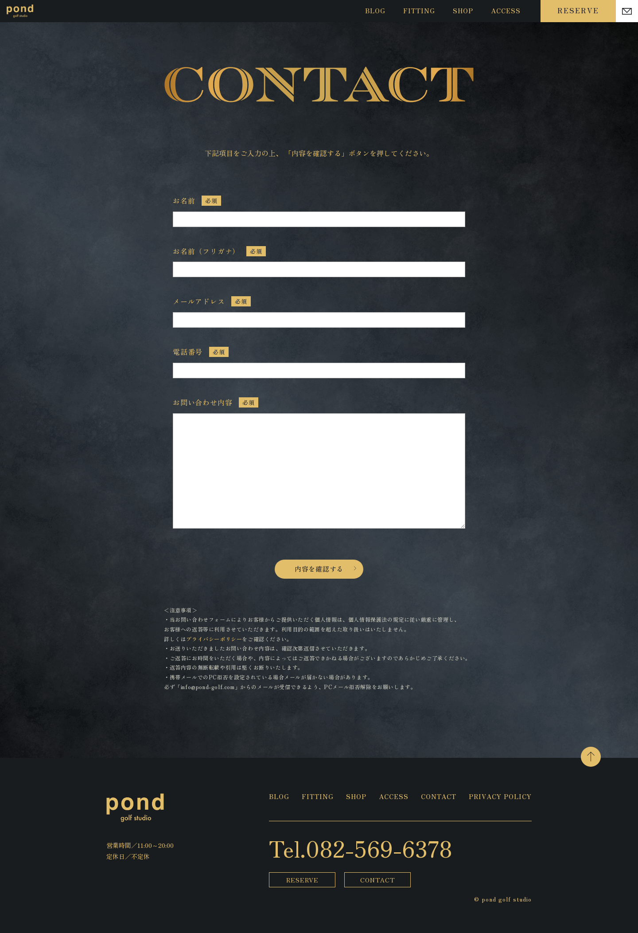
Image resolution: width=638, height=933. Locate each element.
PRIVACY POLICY (500, 797)
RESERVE (578, 10)
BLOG (375, 11)
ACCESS (506, 11)
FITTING (419, 11)
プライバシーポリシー (214, 639)
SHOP (463, 11)
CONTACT (438, 797)
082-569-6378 (379, 848)
